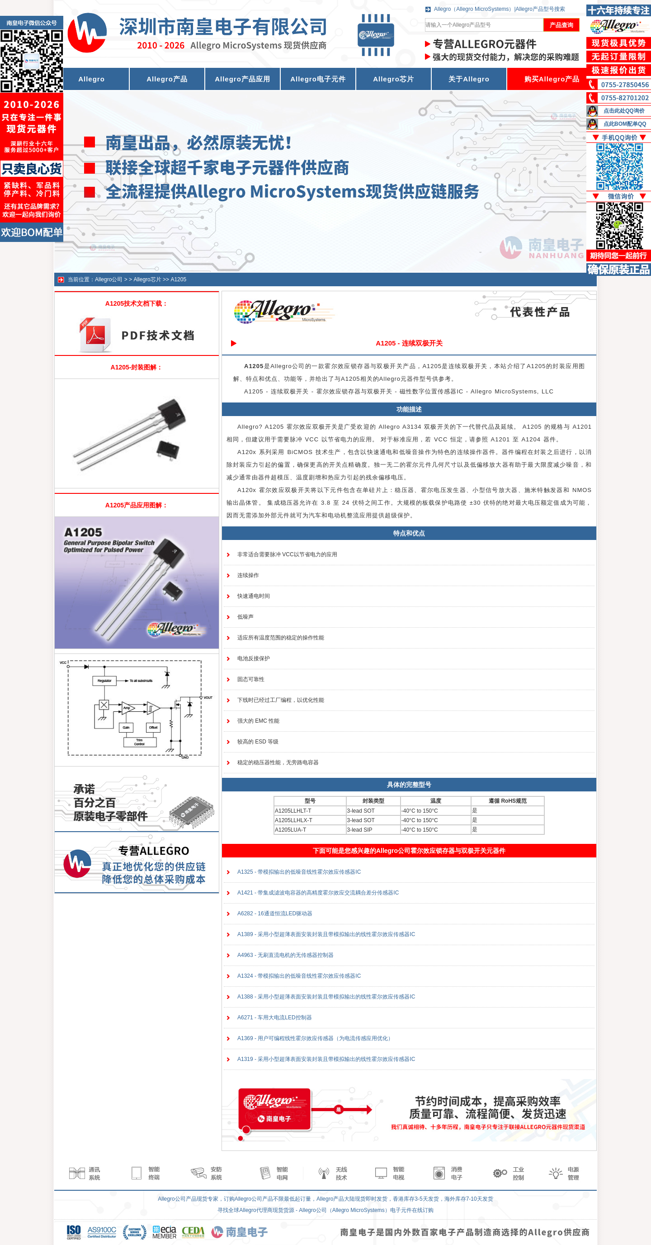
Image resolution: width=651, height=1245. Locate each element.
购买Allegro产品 (552, 79)
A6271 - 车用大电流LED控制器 (274, 1017)
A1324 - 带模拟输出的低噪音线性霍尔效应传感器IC (299, 976)
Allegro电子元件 (318, 79)
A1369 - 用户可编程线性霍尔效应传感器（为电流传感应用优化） (315, 1038)
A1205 (178, 279)
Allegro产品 (167, 79)
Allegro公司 (109, 279)
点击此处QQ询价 (624, 111)
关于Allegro (469, 79)
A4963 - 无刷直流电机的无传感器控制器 (285, 955)
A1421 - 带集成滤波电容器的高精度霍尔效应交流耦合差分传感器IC (318, 893)
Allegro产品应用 (242, 79)
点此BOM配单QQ (625, 124)
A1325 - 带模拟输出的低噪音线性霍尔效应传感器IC (299, 872)
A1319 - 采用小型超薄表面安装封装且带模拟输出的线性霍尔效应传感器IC (326, 1059)
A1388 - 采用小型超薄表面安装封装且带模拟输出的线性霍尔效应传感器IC (326, 997)
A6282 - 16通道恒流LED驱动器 (274, 913)
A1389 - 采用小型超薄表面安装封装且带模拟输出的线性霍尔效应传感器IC (326, 934)
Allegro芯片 (393, 79)
